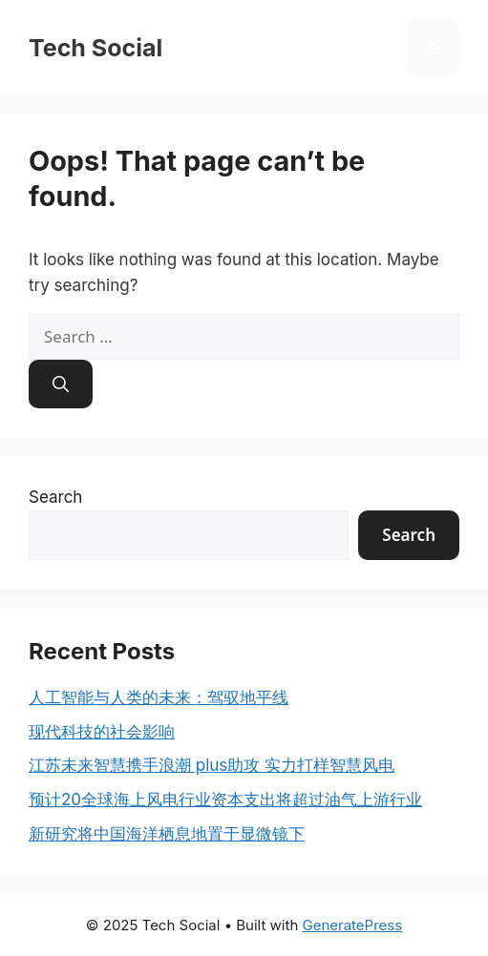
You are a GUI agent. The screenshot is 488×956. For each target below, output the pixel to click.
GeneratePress (353, 925)
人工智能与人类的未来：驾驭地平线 (158, 697)
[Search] (61, 384)
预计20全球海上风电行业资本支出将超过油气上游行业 (225, 799)
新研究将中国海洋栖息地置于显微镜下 (167, 833)
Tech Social (95, 47)
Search (55, 497)
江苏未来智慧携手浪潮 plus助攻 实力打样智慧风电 (211, 765)
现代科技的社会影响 (102, 731)
